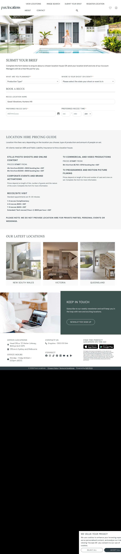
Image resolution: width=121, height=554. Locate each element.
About (28, 10)
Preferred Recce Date (17, 109)
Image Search (53, 4)
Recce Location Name (16, 97)
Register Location (95, 4)
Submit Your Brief (73, 4)
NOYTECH (89, 368)
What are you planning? (18, 77)
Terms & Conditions (67, 368)
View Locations (34, 4)
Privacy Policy (53, 368)
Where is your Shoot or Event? (77, 77)
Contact (41, 10)
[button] (77, 10)
